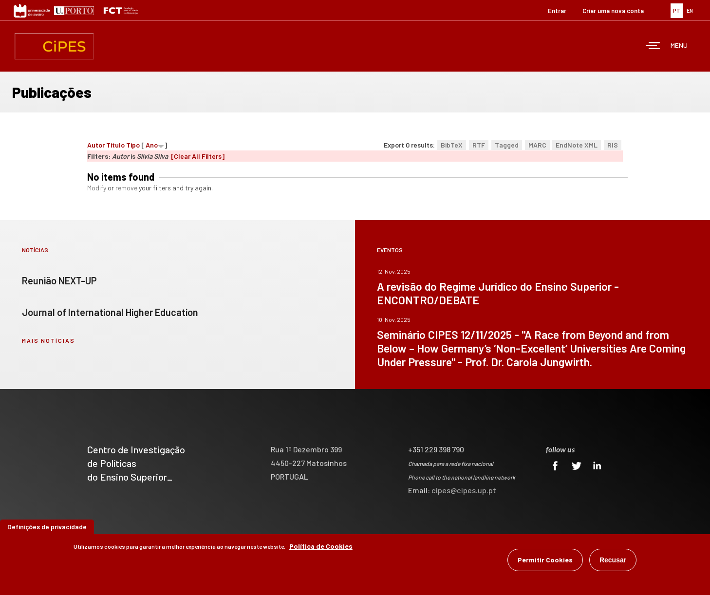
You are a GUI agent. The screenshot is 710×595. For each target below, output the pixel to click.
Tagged (507, 145)
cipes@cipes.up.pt (463, 490)
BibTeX (452, 145)
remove (126, 188)
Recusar (612, 561)
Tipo (133, 145)
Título (115, 145)
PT (676, 10)
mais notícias (48, 340)
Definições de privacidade (47, 528)
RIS (612, 145)
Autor (96, 145)
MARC (537, 145)
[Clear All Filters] (197, 156)
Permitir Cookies (545, 561)
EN (690, 10)
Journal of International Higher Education (110, 312)
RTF (478, 145)
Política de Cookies (321, 547)
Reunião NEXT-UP (59, 280)
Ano (152, 145)
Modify (96, 188)
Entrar (557, 11)
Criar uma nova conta (613, 11)
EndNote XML (577, 145)
